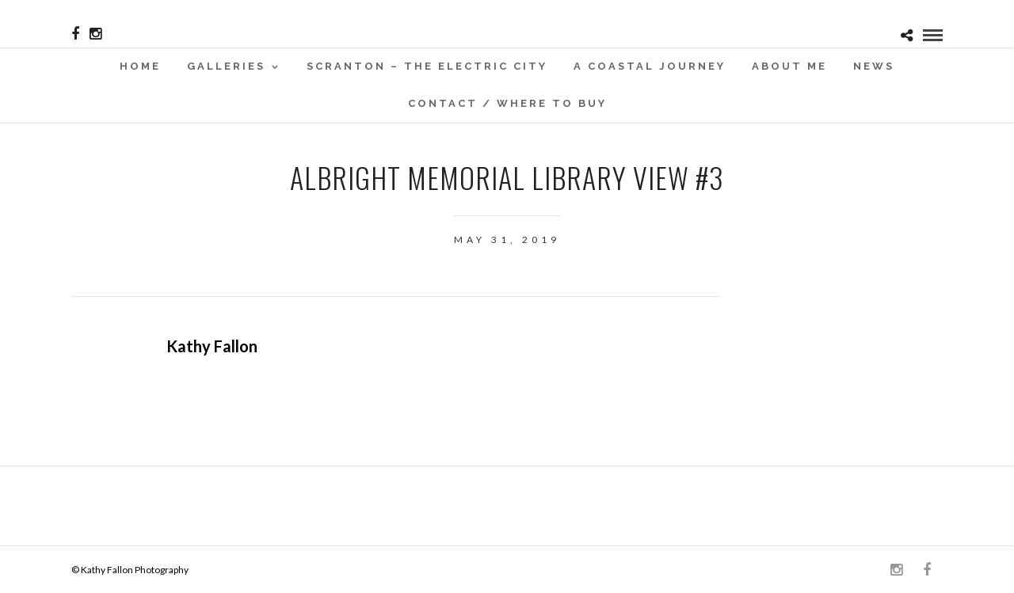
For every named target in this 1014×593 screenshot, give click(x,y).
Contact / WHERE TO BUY (507, 103)
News (873, 66)
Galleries (226, 66)
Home (140, 66)
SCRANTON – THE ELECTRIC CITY (427, 66)
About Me (789, 66)
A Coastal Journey (650, 66)
